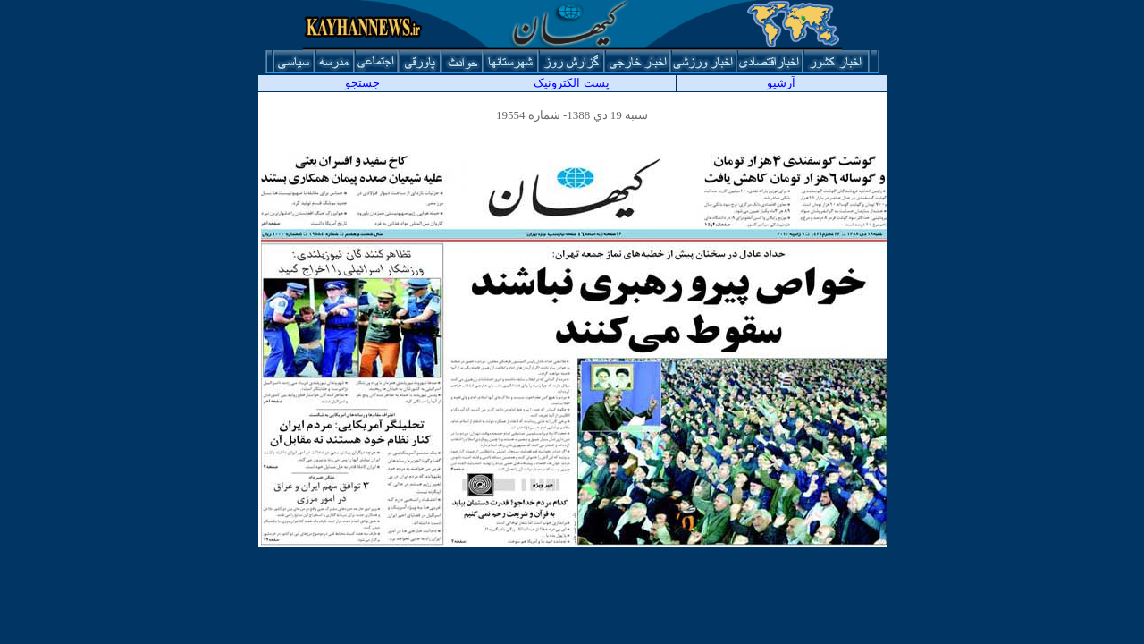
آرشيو (781, 82)
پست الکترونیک (571, 82)
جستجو (362, 82)
